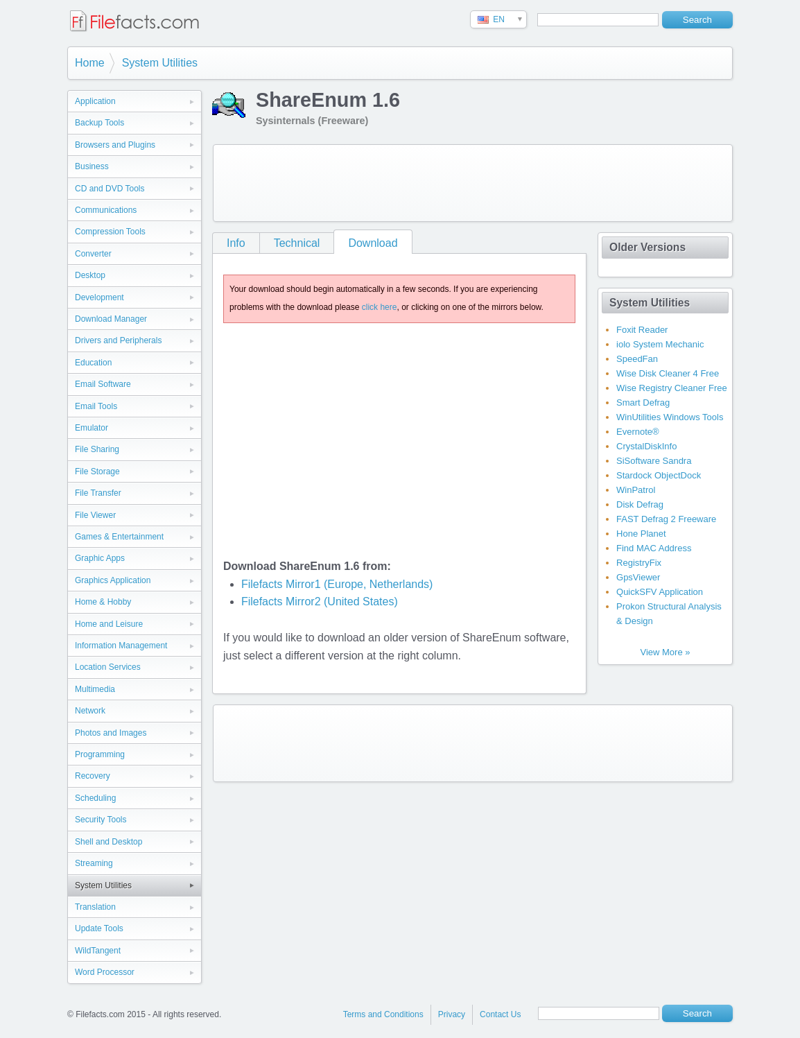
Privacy (451, 1014)
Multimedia (95, 689)
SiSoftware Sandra (653, 461)
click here (379, 307)
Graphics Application (112, 580)
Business (92, 166)
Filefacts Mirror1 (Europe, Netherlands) (337, 584)
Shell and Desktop (108, 842)
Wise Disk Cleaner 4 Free (667, 373)
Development (99, 297)
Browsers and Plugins (115, 145)
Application (95, 101)
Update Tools (99, 928)
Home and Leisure (109, 624)
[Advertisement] (472, 183)
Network (90, 711)
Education (93, 362)
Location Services (108, 667)
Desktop (90, 275)
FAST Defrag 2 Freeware (666, 519)
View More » (665, 652)
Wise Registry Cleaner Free (671, 388)
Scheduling (95, 798)
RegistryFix (638, 562)
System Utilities (160, 63)
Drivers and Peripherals (118, 340)
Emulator (91, 428)
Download (372, 243)
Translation (95, 907)
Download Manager (111, 319)
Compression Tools (110, 231)
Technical (297, 243)
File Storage (97, 471)
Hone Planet (641, 533)
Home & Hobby (103, 602)
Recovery (92, 776)
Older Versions (647, 247)
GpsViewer (638, 577)
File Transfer (98, 493)
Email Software (103, 384)
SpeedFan (637, 359)
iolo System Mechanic (660, 344)
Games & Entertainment (119, 537)
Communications (106, 210)
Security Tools (100, 819)
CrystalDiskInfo (646, 446)
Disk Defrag (639, 504)
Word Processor (104, 972)
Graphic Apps (100, 558)
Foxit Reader (642, 330)
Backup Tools (99, 123)
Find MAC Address (653, 548)
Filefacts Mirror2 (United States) (319, 601)
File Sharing (97, 449)
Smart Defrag (643, 402)
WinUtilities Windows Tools (669, 417)
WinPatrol (635, 490)
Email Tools (96, 406)
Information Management (121, 645)
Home (90, 63)
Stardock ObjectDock (658, 475)
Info (236, 243)
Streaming (94, 863)
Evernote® (637, 431)
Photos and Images (110, 733)
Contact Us (500, 1014)
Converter (93, 254)
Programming (100, 754)
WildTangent (98, 950)
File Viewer (95, 515)
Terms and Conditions (383, 1014)
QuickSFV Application (659, 592)
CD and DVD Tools (110, 188)
